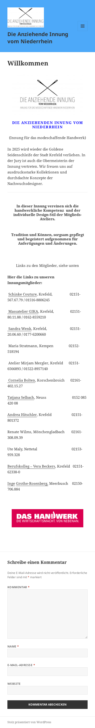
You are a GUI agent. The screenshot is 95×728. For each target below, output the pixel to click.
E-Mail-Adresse (21, 665)
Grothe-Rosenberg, (32, 483)
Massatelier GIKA (22, 311)
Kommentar (18, 587)
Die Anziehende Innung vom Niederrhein (37, 37)
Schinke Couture (22, 294)
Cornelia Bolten (21, 380)
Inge (11, 483)
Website (14, 684)
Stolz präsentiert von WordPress (29, 722)
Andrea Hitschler (22, 414)
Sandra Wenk (19, 328)
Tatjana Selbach (20, 397)
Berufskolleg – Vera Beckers (31, 466)
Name (13, 646)
